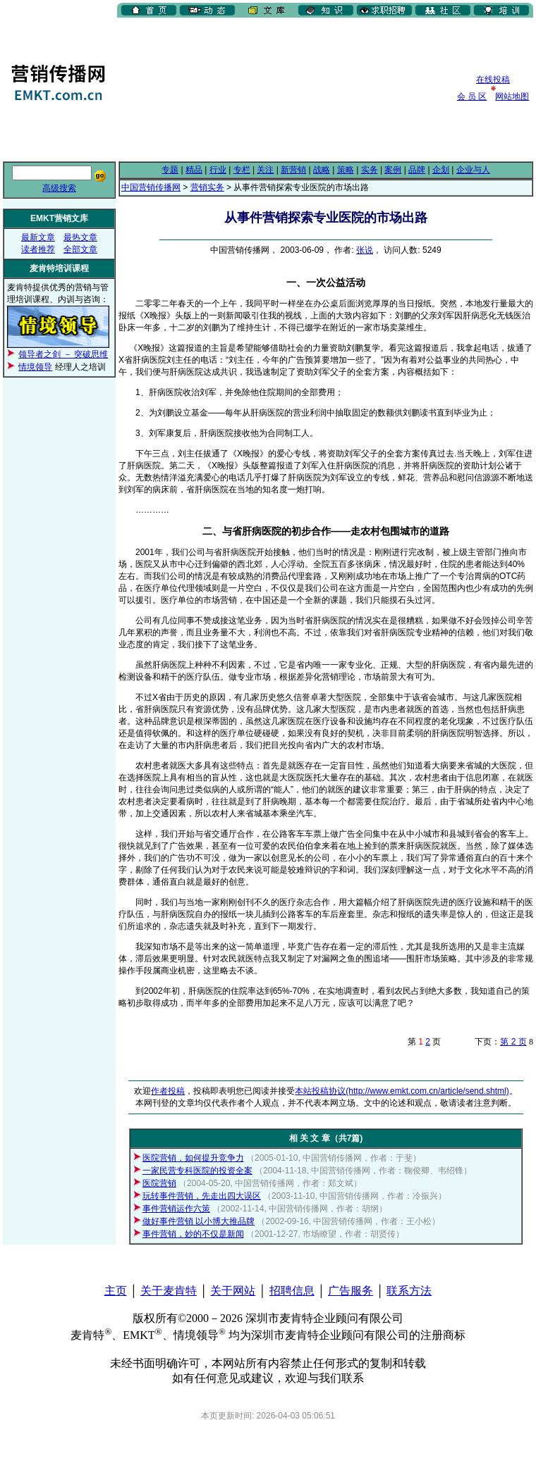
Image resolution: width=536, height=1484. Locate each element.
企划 (440, 170)
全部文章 (80, 249)
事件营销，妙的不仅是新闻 (193, 1234)
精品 (193, 170)
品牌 (416, 170)
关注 (265, 170)
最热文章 (80, 237)
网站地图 (512, 96)
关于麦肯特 (168, 1291)
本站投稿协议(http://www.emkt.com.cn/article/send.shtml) (401, 1091)
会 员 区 (472, 96)
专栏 (241, 170)
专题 (170, 170)
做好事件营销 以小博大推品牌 (198, 1221)
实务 (369, 170)
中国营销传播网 (151, 187)
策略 (345, 170)
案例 (392, 170)
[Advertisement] (190, 88)
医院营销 (159, 1183)
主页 (115, 1291)
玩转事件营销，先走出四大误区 (201, 1196)
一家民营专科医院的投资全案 (197, 1171)
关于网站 (232, 1291)
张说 (364, 250)
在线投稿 (493, 80)
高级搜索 (59, 188)
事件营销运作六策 (176, 1209)
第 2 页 (513, 1042)
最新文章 (38, 237)
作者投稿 (168, 1091)
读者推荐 (38, 249)
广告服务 (350, 1291)
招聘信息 (292, 1291)
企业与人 (473, 170)
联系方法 (409, 1291)
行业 (217, 170)
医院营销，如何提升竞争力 (193, 1158)
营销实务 (207, 187)
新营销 (293, 170)
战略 (321, 170)
